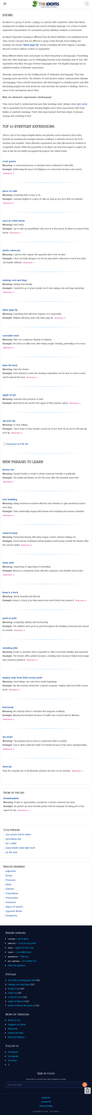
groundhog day (13, 838)
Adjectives (11, 871)
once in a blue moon (14, 220)
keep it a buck (10, 592)
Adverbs (10, 888)
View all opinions (16, 965)
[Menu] (4, 3)
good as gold (9, 618)
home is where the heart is (21, 1005)
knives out (8, 469)
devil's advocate (11, 250)
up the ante (11, 852)
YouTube (12, 1060)
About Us (46, 1097)
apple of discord (16, 1001)
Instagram (13, 1056)
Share (87, 1090)
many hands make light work (20, 847)
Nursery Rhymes (16, 1037)
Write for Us (14, 1020)
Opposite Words (14, 911)
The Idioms (54, 1111)
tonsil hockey (10, 533)
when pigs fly (10, 309)
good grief (23, 938)
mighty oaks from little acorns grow (22, 677)
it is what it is (30, 960)
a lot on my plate (27, 943)
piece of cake (10, 191)
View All (7, 766)
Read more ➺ (8, 173)
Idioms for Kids (15, 1032)
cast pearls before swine (18, 834)
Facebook (13, 1051)
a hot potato (9, 161)
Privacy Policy (46, 1106)
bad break (8, 707)
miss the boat (10, 365)
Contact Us (46, 1101)
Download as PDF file (15, 443)
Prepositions (12, 893)
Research (12, 1028)
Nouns (9, 875)
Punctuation (12, 897)
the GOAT (8, 736)
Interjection (11, 915)
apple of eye (9, 394)
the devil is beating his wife (22, 980)
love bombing (10, 499)
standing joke (10, 647)
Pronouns (10, 879)
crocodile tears (11, 335)
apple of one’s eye (24, 947)
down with (8, 562)
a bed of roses (15, 997)
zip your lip (9, 420)
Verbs (9, 884)
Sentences (11, 902)
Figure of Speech (14, 906)
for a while (11, 843)
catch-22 (12, 992)
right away (81, 104)
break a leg (14, 988)
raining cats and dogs (15, 280)
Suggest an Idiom (17, 1024)
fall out (24, 956)
